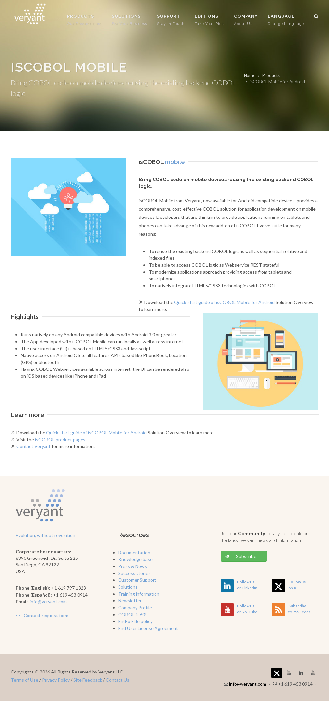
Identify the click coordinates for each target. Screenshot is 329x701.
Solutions (127, 587)
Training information (138, 594)
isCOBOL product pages (60, 439)
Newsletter (130, 600)
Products (271, 75)
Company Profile (135, 607)
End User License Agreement (148, 628)
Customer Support (137, 580)
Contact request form (42, 615)
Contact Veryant (33, 446)
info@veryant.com (48, 601)
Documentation (134, 552)
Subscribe (240, 556)
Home (249, 75)
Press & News (132, 566)
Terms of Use (24, 680)
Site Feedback (87, 680)
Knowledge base (135, 559)
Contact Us (117, 680)
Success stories (134, 573)
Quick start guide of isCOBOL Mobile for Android (224, 302)
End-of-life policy (135, 621)
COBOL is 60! (132, 614)
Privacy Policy (56, 680)
